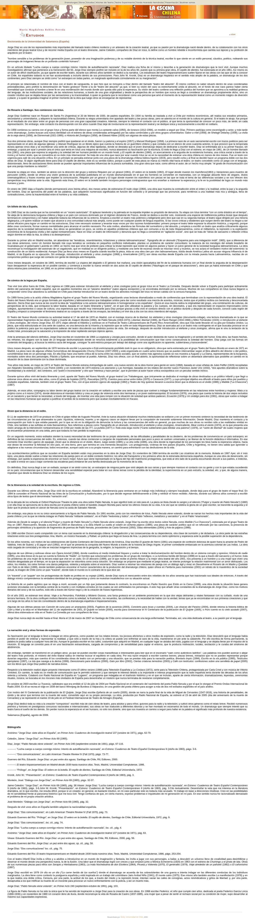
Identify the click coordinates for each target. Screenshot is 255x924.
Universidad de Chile (134, 917)
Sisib (123, 917)
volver (232, 34)
